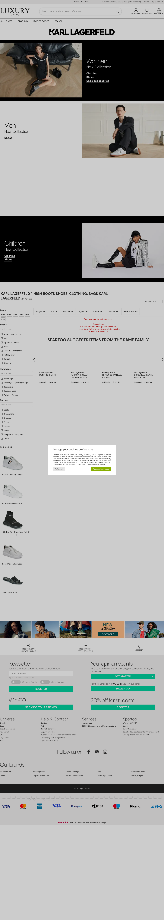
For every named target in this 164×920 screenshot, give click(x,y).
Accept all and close (101, 469)
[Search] (117, 11)
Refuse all (59, 469)
